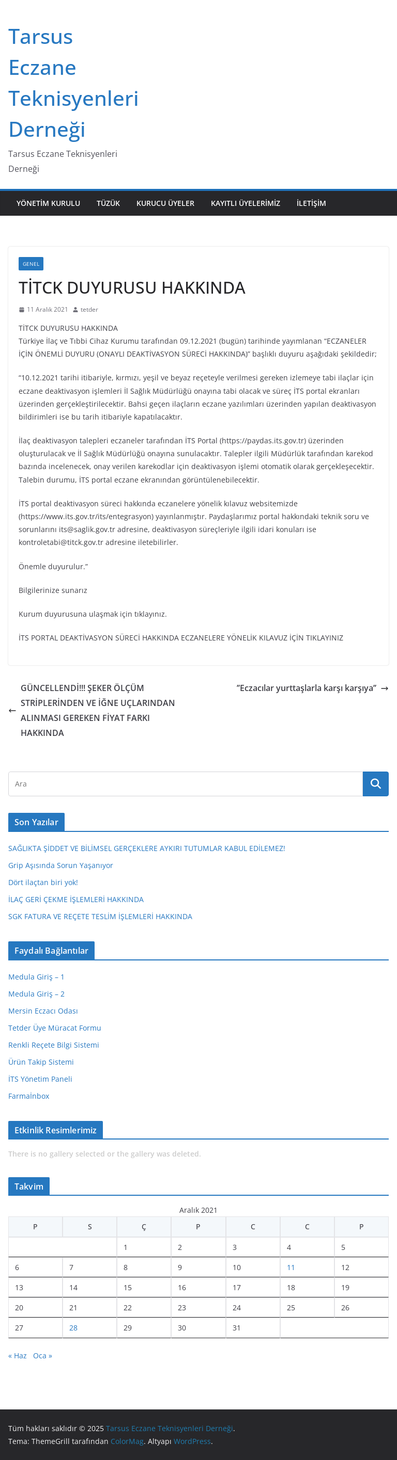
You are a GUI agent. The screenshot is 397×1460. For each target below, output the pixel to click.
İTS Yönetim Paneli (40, 1079)
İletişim (311, 203)
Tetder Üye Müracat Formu (54, 1028)
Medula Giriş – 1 (36, 977)
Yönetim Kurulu (48, 203)
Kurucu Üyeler (165, 203)
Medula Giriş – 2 (36, 994)
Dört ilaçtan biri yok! (43, 882)
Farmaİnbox (28, 1096)
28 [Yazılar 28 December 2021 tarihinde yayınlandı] (73, 1328)
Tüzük (108, 203)
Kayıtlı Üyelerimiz (245, 203)
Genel (31, 263)
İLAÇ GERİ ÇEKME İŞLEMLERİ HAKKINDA (76, 899)
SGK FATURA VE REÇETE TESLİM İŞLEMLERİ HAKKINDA (100, 916)
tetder (89, 309)
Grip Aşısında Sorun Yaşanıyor (60, 865)
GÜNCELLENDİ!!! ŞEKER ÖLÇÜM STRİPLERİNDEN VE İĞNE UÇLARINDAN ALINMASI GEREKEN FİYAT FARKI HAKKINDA (91, 710)
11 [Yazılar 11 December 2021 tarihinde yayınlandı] (291, 1267)
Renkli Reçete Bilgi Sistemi (53, 1045)
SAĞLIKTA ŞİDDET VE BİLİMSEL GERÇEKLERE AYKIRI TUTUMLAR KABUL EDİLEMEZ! (146, 848)
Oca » (42, 1355)
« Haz (17, 1355)
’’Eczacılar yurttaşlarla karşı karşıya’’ (313, 688)
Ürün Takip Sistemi (41, 1062)
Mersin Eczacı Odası (43, 1011)
